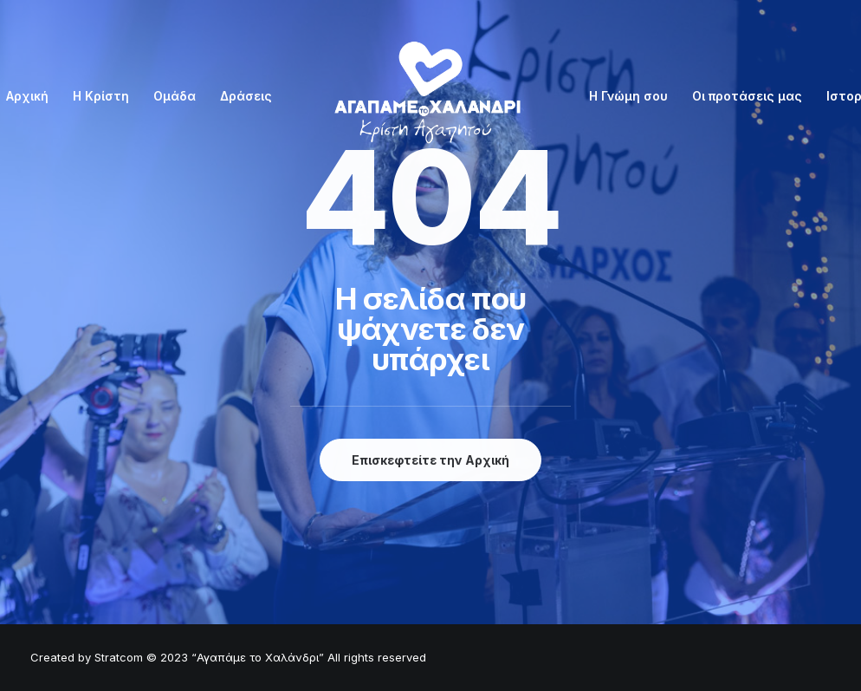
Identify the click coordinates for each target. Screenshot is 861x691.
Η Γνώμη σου (628, 95)
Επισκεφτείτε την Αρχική (430, 460)
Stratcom (118, 657)
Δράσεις (246, 95)
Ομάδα (174, 95)
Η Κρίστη (101, 95)
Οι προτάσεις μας (747, 95)
